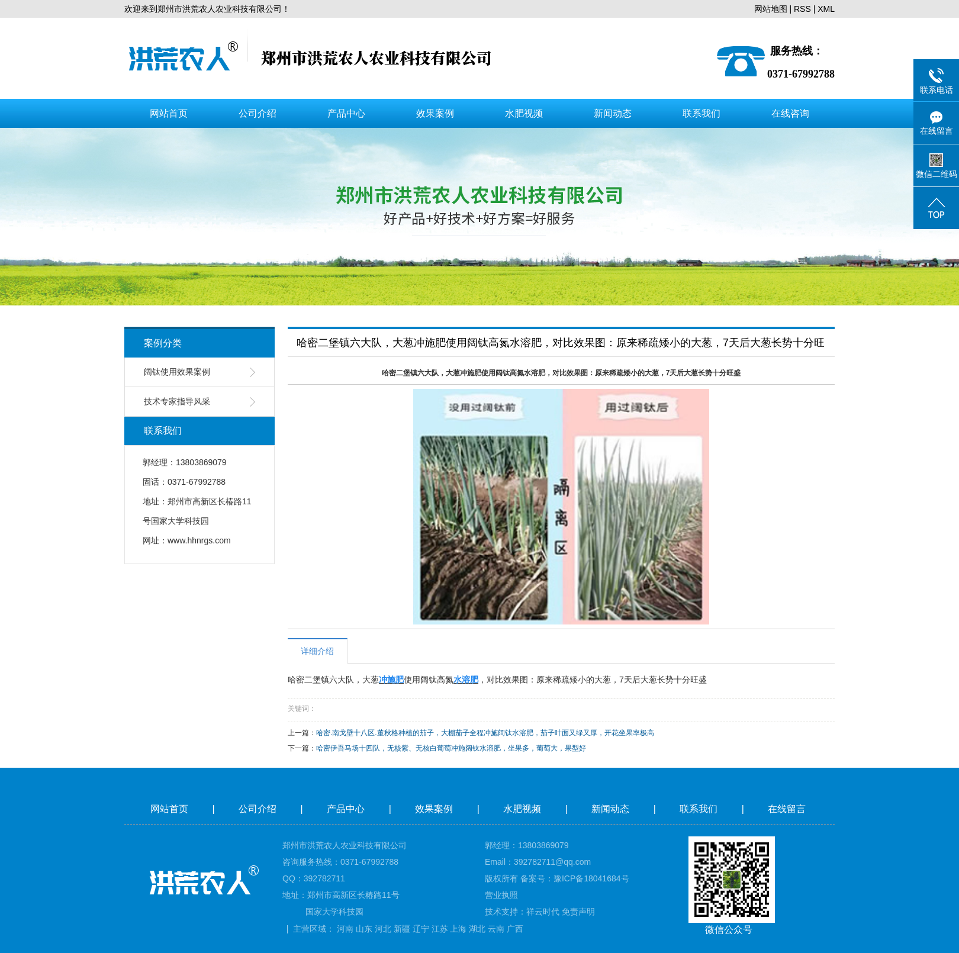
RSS (802, 9)
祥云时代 (542, 911)
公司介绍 (257, 113)
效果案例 (435, 113)
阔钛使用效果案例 (177, 372)
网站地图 (770, 9)
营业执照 (501, 895)
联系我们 (701, 113)
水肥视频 (524, 113)
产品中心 (346, 113)
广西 (515, 928)
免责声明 (578, 911)
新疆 (402, 928)
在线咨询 (790, 113)
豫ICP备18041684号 (591, 878)
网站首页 (169, 113)
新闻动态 (613, 113)
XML (826, 9)
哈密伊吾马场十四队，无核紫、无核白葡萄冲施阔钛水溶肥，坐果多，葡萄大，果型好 (451, 748)
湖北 (477, 928)
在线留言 (788, 809)
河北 (383, 928)
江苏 (440, 928)
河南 (345, 928)
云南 (496, 928)
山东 (364, 928)
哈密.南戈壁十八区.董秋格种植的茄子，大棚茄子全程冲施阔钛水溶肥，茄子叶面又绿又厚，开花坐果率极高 (485, 733)
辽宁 (421, 928)
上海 (458, 928)
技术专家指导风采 (177, 401)
